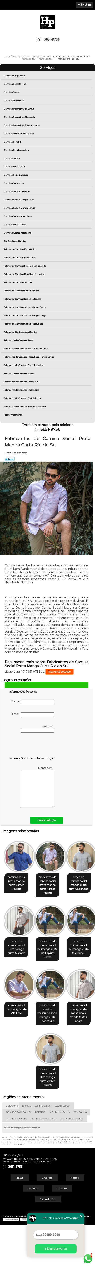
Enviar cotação (46, 820)
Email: (33, 714)
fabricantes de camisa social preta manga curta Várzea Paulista (66, 883)
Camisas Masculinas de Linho (19, 108)
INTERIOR (40, 1152)
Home (19, 1218)
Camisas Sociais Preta (15, 224)
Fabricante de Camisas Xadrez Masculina (25, 406)
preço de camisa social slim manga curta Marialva (66, 941)
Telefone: (37, 729)
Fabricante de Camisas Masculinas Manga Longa (29, 356)
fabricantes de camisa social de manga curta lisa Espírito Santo (28, 999)
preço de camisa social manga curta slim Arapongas (29, 941)
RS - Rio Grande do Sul (44, 1159)
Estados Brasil (62, 1146)
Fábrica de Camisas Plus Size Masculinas (25, 274)
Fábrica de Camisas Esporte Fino (21, 249)
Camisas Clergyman (15, 75)
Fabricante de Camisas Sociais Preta (22, 398)
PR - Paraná (80, 1152)
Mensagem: (37, 786)
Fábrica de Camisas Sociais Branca (22, 290)
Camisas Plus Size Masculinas (19, 133)
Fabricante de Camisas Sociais (19, 373)
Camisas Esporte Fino (15, 84)
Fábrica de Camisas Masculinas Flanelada (25, 265)
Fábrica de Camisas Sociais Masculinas (23, 323)
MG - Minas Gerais (59, 1152)
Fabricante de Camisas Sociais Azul (22, 381)
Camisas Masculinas (14, 100)
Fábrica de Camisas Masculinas (20, 257)
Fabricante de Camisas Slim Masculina (24, 365)
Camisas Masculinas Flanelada (19, 117)
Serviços (47, 67)
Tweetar (10, 459)
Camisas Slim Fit (13, 141)
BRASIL (26, 1146)
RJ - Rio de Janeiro (16, 1159)
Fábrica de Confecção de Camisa (21, 332)
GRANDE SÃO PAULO (18, 1152)
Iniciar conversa (55, 1249)
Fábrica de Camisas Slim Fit (18, 282)
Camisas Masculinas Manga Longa (22, 125)
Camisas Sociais (12, 158)
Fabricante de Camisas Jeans (19, 340)
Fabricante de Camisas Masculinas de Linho (26, 348)
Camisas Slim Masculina (16, 150)
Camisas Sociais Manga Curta (19, 199)
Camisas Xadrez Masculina (18, 232)
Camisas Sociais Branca (16, 175)
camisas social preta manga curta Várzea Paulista (28, 881)
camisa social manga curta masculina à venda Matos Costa (29, 1118)
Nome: (32, 702)
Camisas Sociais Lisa (14, 183)
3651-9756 (52, 40)
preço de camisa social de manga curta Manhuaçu (66, 997)
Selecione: (12, 1146)
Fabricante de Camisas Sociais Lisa (22, 390)
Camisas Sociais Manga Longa (20, 208)
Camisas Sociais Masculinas (18, 216)
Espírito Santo (42, 1146)
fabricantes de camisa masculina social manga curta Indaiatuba (66, 1059)
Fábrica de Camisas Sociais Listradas (22, 299)
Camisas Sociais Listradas (17, 191)
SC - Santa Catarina (72, 1159)
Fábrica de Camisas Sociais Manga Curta (25, 307)
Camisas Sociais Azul (15, 166)
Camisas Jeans (11, 92)
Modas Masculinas (13, 414)
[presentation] (32, 745)
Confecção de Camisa (15, 241)
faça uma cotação (59, 671)
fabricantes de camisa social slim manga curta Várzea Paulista (66, 1120)
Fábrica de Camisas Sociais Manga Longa (25, 315)
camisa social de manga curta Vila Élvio (29, 1057)
